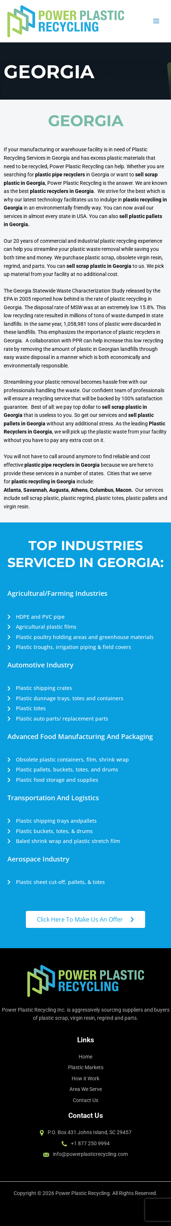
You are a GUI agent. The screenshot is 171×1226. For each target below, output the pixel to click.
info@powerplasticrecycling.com (90, 1154)
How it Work (85, 1078)
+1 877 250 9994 (90, 1143)
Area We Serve (85, 1089)
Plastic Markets (85, 1067)
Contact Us (85, 1100)
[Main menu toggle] (156, 21)
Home (85, 1057)
